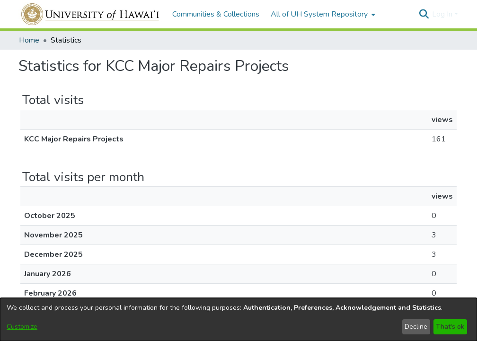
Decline (416, 326)
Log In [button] (443, 14)
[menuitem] (322, 14)
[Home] (90, 14)
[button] (424, 14)
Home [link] (29, 40)
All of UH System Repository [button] (319, 14)
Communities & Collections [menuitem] (215, 14)
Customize (22, 326)
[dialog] (238, 319)
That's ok (450, 326)
